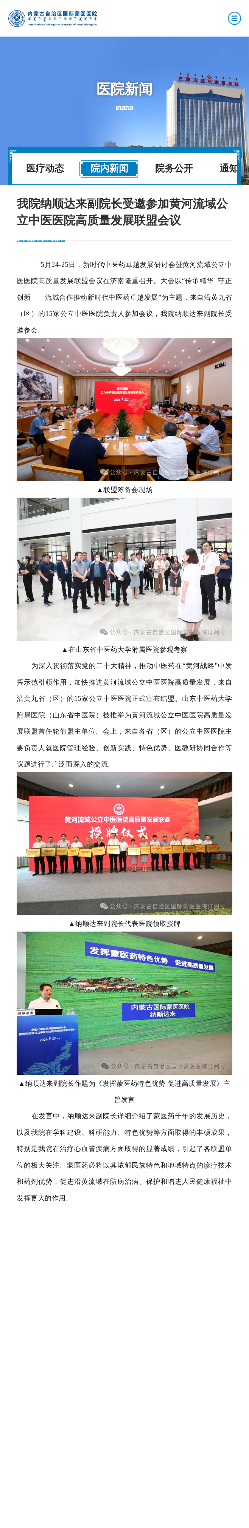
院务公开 (174, 168)
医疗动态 (45, 168)
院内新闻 (109, 168)
